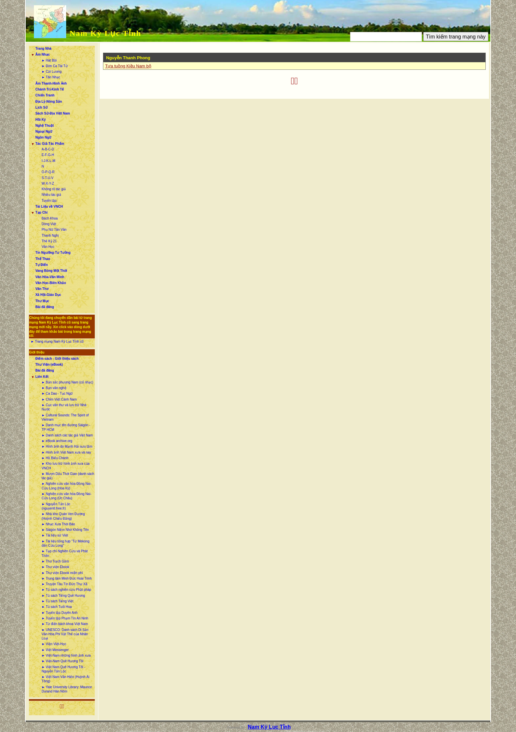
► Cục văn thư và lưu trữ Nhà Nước (63, 407)
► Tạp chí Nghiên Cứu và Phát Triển (64, 553)
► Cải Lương (51, 71)
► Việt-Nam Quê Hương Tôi (62, 661)
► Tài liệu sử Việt (54, 535)
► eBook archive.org (56, 441)
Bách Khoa (49, 218)
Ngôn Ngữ (43, 137)
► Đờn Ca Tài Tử (54, 66)
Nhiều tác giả (51, 194)
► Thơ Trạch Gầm (55, 561)
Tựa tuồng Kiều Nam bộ (128, 66)
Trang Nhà (43, 48)
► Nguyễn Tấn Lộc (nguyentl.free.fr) (55, 506)
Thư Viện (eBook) (49, 364)
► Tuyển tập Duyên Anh (59, 612)
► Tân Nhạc (50, 77)
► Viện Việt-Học (53, 644)
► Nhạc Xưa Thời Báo (58, 524)
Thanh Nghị (50, 235)
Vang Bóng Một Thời (51, 271)
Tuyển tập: (49, 200)
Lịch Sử (41, 107)
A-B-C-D (47, 149)
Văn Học (47, 246)
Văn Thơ (41, 289)
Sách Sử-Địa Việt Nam (52, 113)
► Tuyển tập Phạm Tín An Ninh (64, 618)
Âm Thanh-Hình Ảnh (50, 83)
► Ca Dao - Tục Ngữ (57, 393)
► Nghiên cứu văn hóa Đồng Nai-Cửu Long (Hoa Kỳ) (66, 486)
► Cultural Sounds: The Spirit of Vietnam (65, 417)
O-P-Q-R (47, 172)
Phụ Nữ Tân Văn (53, 229)
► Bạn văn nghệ (53, 388)
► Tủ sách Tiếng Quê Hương (63, 595)
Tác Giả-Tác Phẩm (49, 143)
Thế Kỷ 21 (49, 241)
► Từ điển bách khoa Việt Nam (64, 624)
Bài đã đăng (44, 307)
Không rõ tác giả (53, 189)
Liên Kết (41, 377)
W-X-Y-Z (47, 183)
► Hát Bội (49, 60)
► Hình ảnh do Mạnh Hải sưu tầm (66, 446)
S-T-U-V (47, 178)
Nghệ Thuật (44, 125)
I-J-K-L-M (48, 161)
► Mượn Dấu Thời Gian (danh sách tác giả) (67, 476)
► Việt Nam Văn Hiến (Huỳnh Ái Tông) (65, 679)
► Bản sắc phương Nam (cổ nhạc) (67, 382)
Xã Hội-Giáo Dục (48, 295)
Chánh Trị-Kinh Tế (49, 89)
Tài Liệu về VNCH (49, 206)
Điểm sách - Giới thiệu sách (56, 358)
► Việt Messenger (54, 650)
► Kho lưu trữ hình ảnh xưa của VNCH (65, 466)
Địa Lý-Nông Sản (48, 101)
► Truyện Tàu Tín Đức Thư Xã (64, 584)
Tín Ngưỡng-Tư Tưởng (52, 252)
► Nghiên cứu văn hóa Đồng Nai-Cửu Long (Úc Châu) (66, 496)
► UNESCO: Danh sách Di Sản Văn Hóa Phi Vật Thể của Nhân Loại (64, 634)
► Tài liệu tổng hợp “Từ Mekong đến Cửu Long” (65, 543)
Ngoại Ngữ (43, 131)
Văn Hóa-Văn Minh (49, 277)
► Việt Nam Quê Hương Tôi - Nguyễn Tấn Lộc (63, 669)
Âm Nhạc (42, 54)
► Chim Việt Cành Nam (59, 399)
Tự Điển (41, 265)
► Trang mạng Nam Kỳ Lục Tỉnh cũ (57, 341)
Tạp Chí (41, 212)
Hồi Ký (40, 119)
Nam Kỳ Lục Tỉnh (105, 33)
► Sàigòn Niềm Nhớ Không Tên (65, 530)
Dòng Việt (48, 224)
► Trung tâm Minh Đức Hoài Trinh (66, 578)
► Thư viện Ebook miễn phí (62, 573)
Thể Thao (42, 259)
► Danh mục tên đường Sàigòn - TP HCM (65, 427)
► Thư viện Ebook (55, 567)
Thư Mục (42, 301)
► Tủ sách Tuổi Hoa (56, 607)
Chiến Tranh (44, 95)
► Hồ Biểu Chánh (54, 458)
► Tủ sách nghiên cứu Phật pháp (66, 589)
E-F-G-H (47, 155)
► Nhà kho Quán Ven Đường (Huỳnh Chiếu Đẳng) (63, 516)
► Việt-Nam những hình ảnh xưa (65, 655)
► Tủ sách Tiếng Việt (57, 601)
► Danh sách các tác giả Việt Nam (67, 435)
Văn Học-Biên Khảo (50, 283)
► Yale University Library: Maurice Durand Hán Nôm (66, 689)
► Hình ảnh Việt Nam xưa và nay (66, 452)
